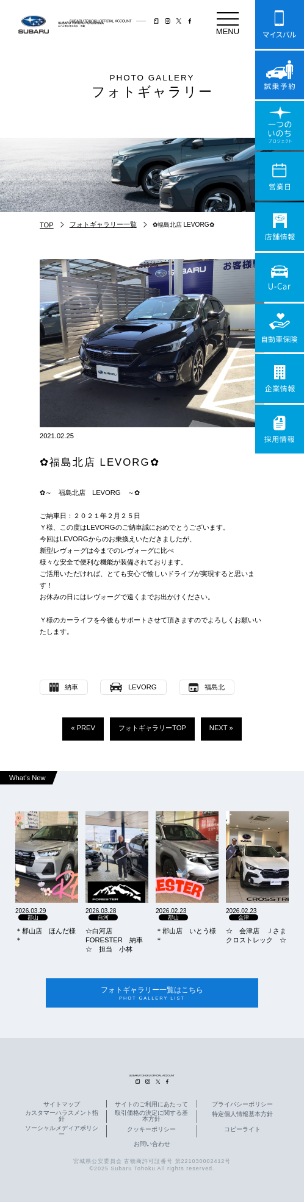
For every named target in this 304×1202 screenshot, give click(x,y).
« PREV (83, 727)
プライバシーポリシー (242, 1105)
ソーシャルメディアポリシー (61, 1131)
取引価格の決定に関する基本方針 (151, 1117)
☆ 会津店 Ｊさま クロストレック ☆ (257, 935)
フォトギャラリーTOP (152, 727)
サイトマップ (61, 1105)
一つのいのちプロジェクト (279, 125)
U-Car (279, 277)
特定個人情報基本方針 (242, 1115)
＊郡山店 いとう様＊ (186, 935)
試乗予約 (279, 75)
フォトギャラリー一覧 (103, 224)
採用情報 (279, 429)
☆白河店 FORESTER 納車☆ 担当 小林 (114, 940)
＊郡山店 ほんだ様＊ (45, 935)
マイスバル (279, 24)
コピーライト (242, 1129)
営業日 (279, 176)
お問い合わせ (152, 1144)
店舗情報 (279, 226)
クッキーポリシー (151, 1129)
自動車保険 (279, 328)
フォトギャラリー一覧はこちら (152, 993)
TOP (47, 225)
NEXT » (221, 727)
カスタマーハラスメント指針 (61, 1117)
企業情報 (279, 378)
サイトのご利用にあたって (151, 1105)
